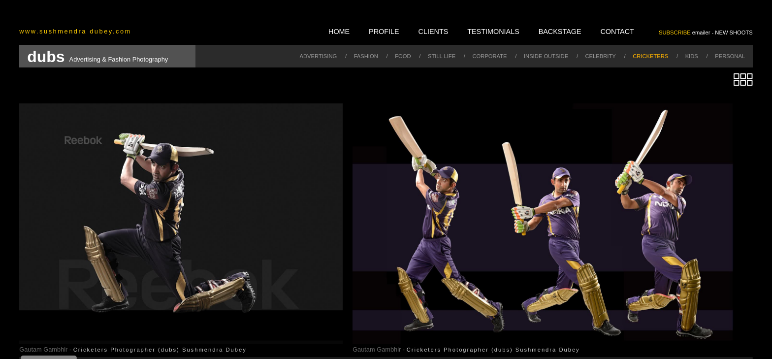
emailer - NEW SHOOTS (706, 32)
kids (691, 56)
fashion (366, 56)
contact (617, 31)
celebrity (600, 56)
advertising (318, 56)
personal (730, 56)
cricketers (650, 56)
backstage (560, 31)
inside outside (546, 56)
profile (384, 31)
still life (441, 56)
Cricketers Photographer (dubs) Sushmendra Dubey (160, 350)
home (339, 31)
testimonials (493, 31)
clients (433, 31)
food (403, 56)
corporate (490, 56)
